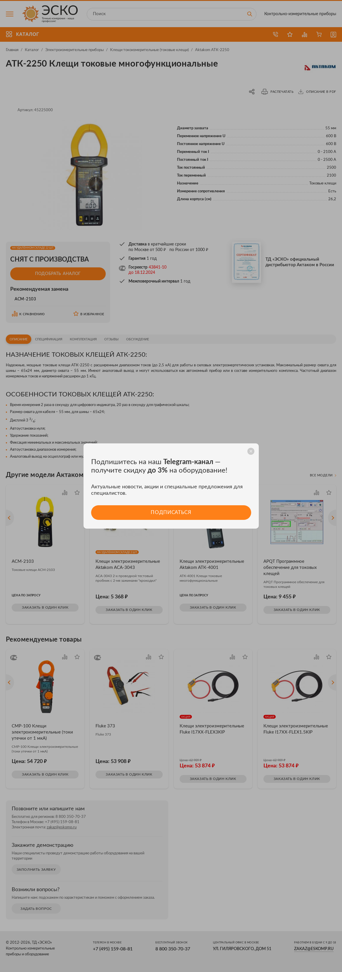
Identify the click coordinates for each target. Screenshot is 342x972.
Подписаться (171, 512)
